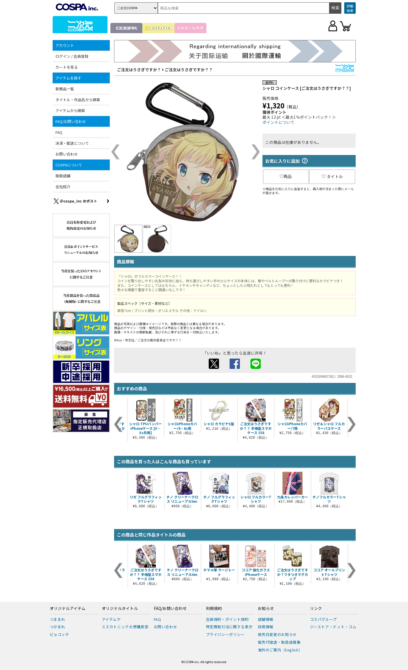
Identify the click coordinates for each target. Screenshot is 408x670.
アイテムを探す (68, 78)
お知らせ (266, 608)
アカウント (64, 45)
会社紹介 (62, 186)
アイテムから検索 (70, 110)
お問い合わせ (66, 154)
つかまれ (57, 626)
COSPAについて (68, 165)
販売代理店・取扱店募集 (279, 642)
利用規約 (214, 608)
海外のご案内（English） (280, 650)
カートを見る (66, 67)
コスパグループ (323, 619)
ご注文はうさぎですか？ (139, 69)
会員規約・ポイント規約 (227, 619)
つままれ (57, 619)
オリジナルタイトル (120, 608)
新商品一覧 (64, 89)
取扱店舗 (62, 175)
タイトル (332, 176)
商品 (286, 176)
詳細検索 (350, 8)
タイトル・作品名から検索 (77, 99)
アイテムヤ (111, 619)
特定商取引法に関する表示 (229, 626)
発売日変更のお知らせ (277, 634)
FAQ (58, 132)
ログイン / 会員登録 (71, 56)
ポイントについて (278, 122)
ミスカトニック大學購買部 (125, 626)
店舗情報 (266, 619)
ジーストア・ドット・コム (333, 626)
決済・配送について (72, 143)
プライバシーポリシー (225, 634)
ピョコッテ (59, 634)
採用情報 (266, 626)
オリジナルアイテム (67, 608)
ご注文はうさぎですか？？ (189, 69)
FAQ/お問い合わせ (70, 121)
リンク (316, 608)
